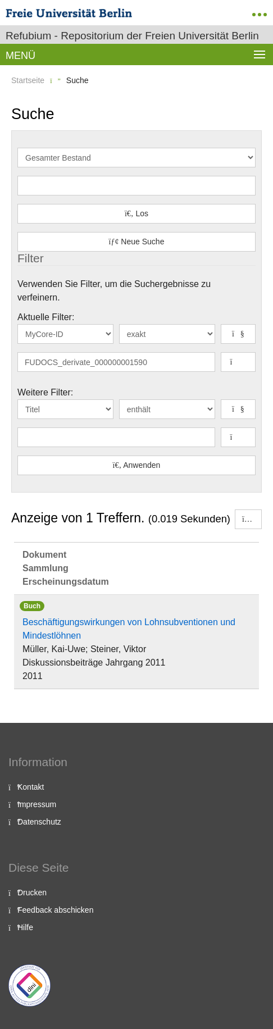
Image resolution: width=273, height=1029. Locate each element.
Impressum (36, 804)
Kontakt (30, 786)
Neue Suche (137, 241)
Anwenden (137, 465)
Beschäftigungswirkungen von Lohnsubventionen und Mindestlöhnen (128, 628)
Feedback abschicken (55, 909)
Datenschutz (39, 821)
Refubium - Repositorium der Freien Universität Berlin (132, 36)
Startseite (27, 80)
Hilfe (25, 927)
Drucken (32, 892)
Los (136, 213)
